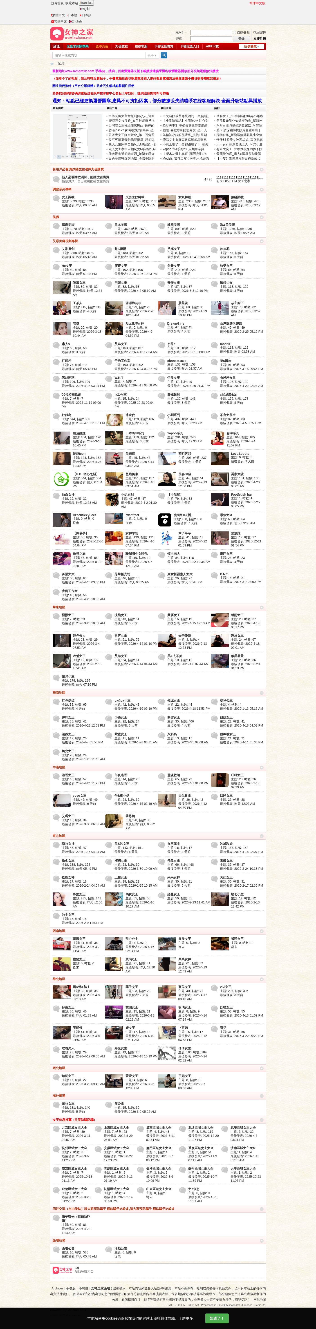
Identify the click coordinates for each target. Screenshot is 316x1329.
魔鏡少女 (226, 282)
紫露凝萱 (237, 656)
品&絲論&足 (228, 394)
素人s (66, 344)
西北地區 (59, 1068)
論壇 (56, 46)
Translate (86, 2)
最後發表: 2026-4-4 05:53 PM (82, 742)
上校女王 (120, 877)
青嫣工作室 (70, 591)
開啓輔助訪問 (247, 3)
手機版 (71, 1288)
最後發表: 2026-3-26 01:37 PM (188, 386)
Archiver (57, 1288)
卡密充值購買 (163, 46)
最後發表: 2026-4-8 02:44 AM (188, 664)
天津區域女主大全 (243, 1168)
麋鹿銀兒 (173, 394)
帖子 (151, 55)
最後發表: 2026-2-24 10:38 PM (241, 868)
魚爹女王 (173, 266)
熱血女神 (68, 494)
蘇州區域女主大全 (200, 1168)
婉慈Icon (79, 453)
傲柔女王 (68, 860)
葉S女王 (131, 959)
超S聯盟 (120, 249)
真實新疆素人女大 (180, 574)
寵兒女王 (184, 987)
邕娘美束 (132, 474)
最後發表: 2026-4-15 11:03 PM (83, 423)
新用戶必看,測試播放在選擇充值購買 (78, 169)
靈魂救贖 (173, 775)
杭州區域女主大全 (74, 1148)
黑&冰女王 (121, 843)
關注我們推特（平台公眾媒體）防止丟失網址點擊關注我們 (93, 86)
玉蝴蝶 (77, 1028)
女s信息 (193, 1189)
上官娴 (183, 1028)
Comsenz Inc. (74, 1315)
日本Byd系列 (135, 433)
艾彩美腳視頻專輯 (65, 241)
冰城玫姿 (226, 843)
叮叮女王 (237, 775)
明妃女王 (120, 282)
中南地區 (59, 767)
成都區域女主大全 (74, 1189)
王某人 (77, 303)
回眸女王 (226, 795)
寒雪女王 (173, 717)
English (85, 9)
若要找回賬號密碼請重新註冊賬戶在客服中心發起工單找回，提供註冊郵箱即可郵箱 (110, 93)
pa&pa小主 (122, 700)
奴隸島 (66, 415)
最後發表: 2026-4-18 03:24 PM (83, 386)
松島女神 (68, 877)
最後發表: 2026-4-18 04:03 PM (241, 725)
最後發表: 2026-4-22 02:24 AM (241, 386)
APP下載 (212, 46)
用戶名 (179, 32)
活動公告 (120, 1248)
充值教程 (121, 46)
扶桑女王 (120, 615)
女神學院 (132, 533)
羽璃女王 (184, 1007)
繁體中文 (58, 15)
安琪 (76, 323)
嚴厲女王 (173, 615)
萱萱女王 (132, 1076)
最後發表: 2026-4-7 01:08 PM (188, 783)
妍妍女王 (226, 717)
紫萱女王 (120, 734)
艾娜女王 (173, 249)
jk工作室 (120, 394)
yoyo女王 (80, 795)
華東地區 (59, 607)
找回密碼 (259, 32)
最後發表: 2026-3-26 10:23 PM (135, 274)
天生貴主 (184, 795)
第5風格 (225, 361)
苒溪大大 (68, 574)
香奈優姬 (184, 635)
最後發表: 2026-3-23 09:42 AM (83, 1084)
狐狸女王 (237, 939)
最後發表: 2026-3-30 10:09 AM (135, 868)
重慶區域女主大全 (200, 1148)
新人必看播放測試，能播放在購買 (85, 177)
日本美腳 (120, 225)
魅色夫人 (79, 635)
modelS (225, 344)
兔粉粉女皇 (228, 377)
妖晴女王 (226, 1007)
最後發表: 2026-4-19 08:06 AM (83, 1056)
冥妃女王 (226, 877)
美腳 (56, 217)
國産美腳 (68, 225)
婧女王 (130, 1028)
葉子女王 (132, 987)
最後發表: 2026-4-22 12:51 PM (83, 725)
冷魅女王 (79, 656)
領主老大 (173, 553)
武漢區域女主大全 (243, 1127)
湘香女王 (68, 775)
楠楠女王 (120, 860)
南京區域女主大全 (74, 1168)
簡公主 (119, 1103)
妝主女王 (68, 914)
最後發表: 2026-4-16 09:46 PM (241, 369)
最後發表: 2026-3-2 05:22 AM (135, 1111)
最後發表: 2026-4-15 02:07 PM (241, 852)
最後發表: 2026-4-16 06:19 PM (135, 708)
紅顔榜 (66, 361)
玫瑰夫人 (68, 1048)
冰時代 (130, 415)
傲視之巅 (79, 553)
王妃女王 (184, 1076)
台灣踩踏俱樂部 (231, 323)
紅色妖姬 (68, 700)
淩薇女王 (68, 734)
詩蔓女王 (173, 894)
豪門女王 (226, 553)
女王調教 (68, 197)
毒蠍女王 (226, 860)
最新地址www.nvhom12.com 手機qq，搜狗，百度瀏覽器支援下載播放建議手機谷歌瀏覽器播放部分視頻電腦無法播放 (135, 71)
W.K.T (118, 377)
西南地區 (59, 931)
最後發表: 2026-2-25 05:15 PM (241, 331)
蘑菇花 (183, 303)
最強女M (226, 515)
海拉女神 (68, 843)
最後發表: (79, 205)
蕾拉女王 (68, 1103)
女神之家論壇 (52, 63)
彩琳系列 (232, 433)
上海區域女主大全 (116, 1127)
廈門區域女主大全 (158, 1148)
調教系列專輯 (62, 189)
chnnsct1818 (176, 361)
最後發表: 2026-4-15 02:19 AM (135, 803)
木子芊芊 (184, 533)
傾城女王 (173, 700)
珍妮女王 (68, 1076)
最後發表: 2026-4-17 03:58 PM (135, 385)
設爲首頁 (57, 3)
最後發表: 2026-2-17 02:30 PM (241, 885)
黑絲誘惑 (68, 377)
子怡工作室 (122, 361)
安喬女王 (173, 282)
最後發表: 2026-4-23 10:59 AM (83, 599)
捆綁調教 (237, 197)
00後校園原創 (71, 394)
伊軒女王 (68, 717)
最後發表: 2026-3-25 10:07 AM (83, 623)
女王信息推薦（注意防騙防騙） (75, 1120)
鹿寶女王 (120, 266)
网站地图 (259, 1299)
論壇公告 (68, 1248)
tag (77, 1267)
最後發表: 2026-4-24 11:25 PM (83, 783)
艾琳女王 (120, 344)
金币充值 (102, 46)
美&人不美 (174, 656)
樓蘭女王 (79, 959)
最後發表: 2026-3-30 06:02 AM (83, 824)
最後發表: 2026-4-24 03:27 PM (135, 369)
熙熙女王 (68, 615)
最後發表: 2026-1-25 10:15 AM (135, 885)
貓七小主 (237, 894)
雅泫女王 (79, 282)
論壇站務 (59, 1240)
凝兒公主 (226, 700)
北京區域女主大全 (74, 1127)
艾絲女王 (120, 656)
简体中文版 (257, 3)
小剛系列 (173, 415)
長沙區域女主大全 (158, 1168)
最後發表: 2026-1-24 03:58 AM (188, 257)
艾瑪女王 (68, 816)
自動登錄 (241, 32)
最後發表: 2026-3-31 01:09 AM (188, 352)
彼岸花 (224, 249)
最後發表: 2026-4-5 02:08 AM (188, 742)
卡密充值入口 (189, 46)
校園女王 (132, 1007)
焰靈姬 (235, 533)
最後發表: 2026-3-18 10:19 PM (135, 1056)
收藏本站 (71, 3)
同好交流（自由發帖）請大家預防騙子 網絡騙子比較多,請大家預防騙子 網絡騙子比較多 (114, 1209)
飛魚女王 (173, 860)
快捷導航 (250, 46)
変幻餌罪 (184, 453)
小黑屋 (83, 1288)
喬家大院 (237, 474)
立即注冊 (259, 38)
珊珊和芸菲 (133, 303)
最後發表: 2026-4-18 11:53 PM (188, 708)
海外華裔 (59, 1095)
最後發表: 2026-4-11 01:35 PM (241, 742)
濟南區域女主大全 (243, 1148)
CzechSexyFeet (84, 515)
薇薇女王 (79, 939)
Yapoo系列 (175, 433)
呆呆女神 (173, 877)
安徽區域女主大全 (116, 1148)
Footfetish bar (241, 494)
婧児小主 (68, 676)
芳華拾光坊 (122, 574)
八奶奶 (172, 734)
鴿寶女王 (132, 894)
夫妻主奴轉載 (135, 197)
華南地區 (59, 692)
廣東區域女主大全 (158, 1127)
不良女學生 (228, 415)
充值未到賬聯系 (78, 46)
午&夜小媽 (121, 795)
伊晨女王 (173, 377)
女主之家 (244, 181)
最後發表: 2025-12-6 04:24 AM (83, 852)
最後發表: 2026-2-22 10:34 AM (188, 562)
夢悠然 (130, 816)
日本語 (72, 15)
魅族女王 (237, 635)
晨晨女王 (184, 939)
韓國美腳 (173, 225)
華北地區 (59, 979)
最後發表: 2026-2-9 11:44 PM (82, 923)
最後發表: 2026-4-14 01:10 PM (135, 643)
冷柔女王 (79, 894)
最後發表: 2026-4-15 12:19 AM (188, 623)
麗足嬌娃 (79, 433)
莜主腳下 (237, 303)
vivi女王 (225, 987)
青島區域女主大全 (116, 1168)
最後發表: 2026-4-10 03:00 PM (83, 582)
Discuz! (73, 1310)
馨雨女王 (237, 615)
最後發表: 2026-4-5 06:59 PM (240, 423)
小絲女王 (120, 717)
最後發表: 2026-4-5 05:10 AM (135, 290)
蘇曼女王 (68, 1007)
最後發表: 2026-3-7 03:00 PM (240, 582)
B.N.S (224, 574)
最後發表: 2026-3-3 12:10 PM (188, 290)
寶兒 (223, 1028)
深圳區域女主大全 (200, 1127)
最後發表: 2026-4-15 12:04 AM (135, 352)
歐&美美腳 (227, 225)
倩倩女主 (184, 1048)
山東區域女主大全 (158, 1189)
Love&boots (240, 453)
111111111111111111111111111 (240, 177)
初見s (171, 344)
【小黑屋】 (175, 494)
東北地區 (59, 836)
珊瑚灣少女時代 (137, 553)
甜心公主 (132, 939)
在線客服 (141, 46)
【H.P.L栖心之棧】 (86, 474)
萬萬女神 (184, 959)
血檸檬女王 (228, 734)
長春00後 (184, 474)
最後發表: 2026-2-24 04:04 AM (83, 885)
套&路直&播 (182, 515)
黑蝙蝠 (130, 453)
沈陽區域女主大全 (116, 1189)
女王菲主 (173, 843)
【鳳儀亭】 (81, 533)
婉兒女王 (68, 751)
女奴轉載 (184, 197)
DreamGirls (175, 323)
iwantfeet (132, 515)
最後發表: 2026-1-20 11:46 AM (83, 759)
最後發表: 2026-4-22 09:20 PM (241, 1036)
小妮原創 (127, 494)
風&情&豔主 (81, 987)
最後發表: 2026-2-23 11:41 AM (188, 902)
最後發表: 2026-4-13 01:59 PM (241, 1015)
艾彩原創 (68, 249)
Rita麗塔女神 (135, 323)
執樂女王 (226, 266)
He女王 (67, 266)
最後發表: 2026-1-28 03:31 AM (135, 742)
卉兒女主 (120, 1048)
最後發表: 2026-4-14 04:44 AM (135, 664)
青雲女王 (120, 635)
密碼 (179, 38)
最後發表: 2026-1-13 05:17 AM (241, 708)
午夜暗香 (120, 775)
